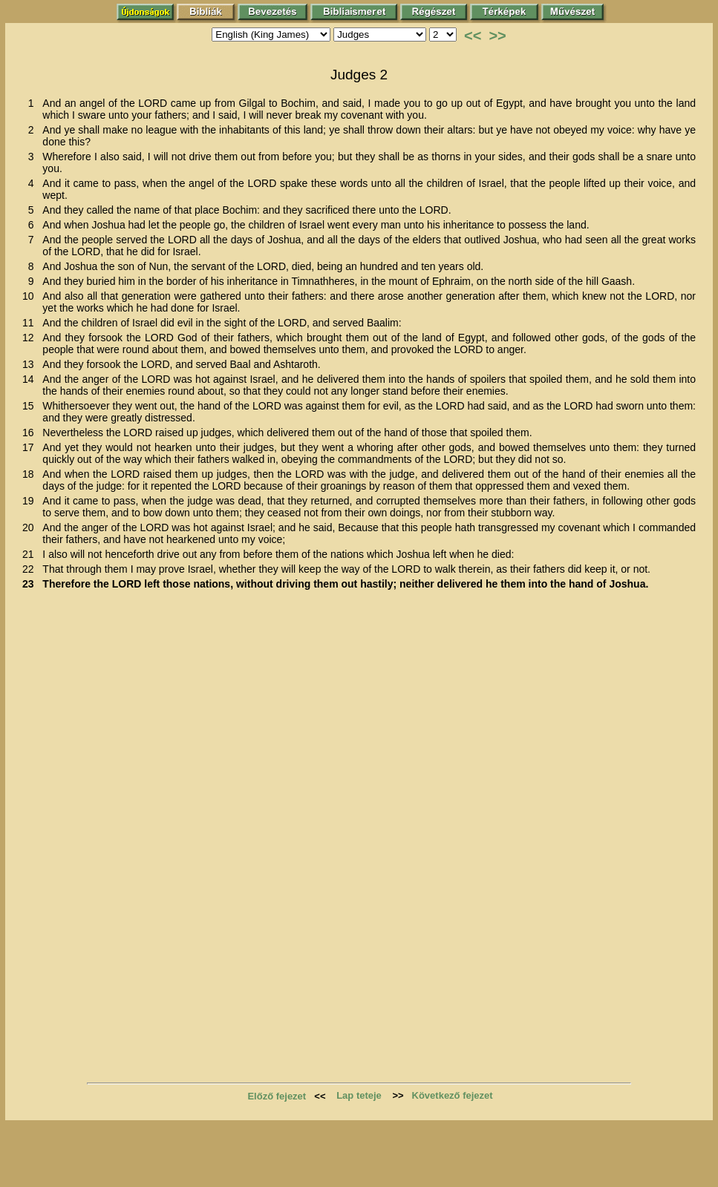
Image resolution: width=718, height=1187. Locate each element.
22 (30, 569)
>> (497, 35)
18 (30, 474)
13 (30, 364)
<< (472, 35)
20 (30, 527)
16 (30, 432)
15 (30, 406)
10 (30, 296)
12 (30, 337)
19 (30, 501)
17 (30, 447)
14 (30, 379)
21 (30, 554)
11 (30, 323)
